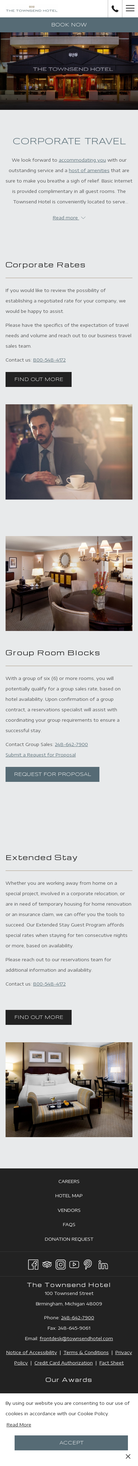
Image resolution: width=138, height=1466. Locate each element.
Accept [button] (71, 1443)
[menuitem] (69, 1181)
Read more (69, 217)
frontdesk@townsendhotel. (71, 1338)
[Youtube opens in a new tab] (74, 1263)
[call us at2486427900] (115, 8)
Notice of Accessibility (31, 1352)
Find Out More (38, 379)
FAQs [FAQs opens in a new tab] (77, 1225)
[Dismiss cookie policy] (128, 1455)
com (108, 1338)
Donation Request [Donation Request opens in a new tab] (77, 1239)
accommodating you (82, 160)
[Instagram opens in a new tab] (61, 1263)
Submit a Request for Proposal (41, 755)
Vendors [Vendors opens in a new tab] (77, 1210)
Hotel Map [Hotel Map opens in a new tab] (76, 1196)
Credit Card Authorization (63, 1363)
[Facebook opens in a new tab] (33, 1263)
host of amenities (89, 170)
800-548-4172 (49, 360)
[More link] (130, 8)
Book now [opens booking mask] (69, 25)
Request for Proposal (52, 774)
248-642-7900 (71, 744)
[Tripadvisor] (47, 1263)
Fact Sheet (111, 1363)
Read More (19, 1424)
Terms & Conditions (86, 1352)
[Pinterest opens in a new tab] (88, 1263)
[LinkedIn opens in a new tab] (103, 1263)
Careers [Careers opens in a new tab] (76, 1182)
